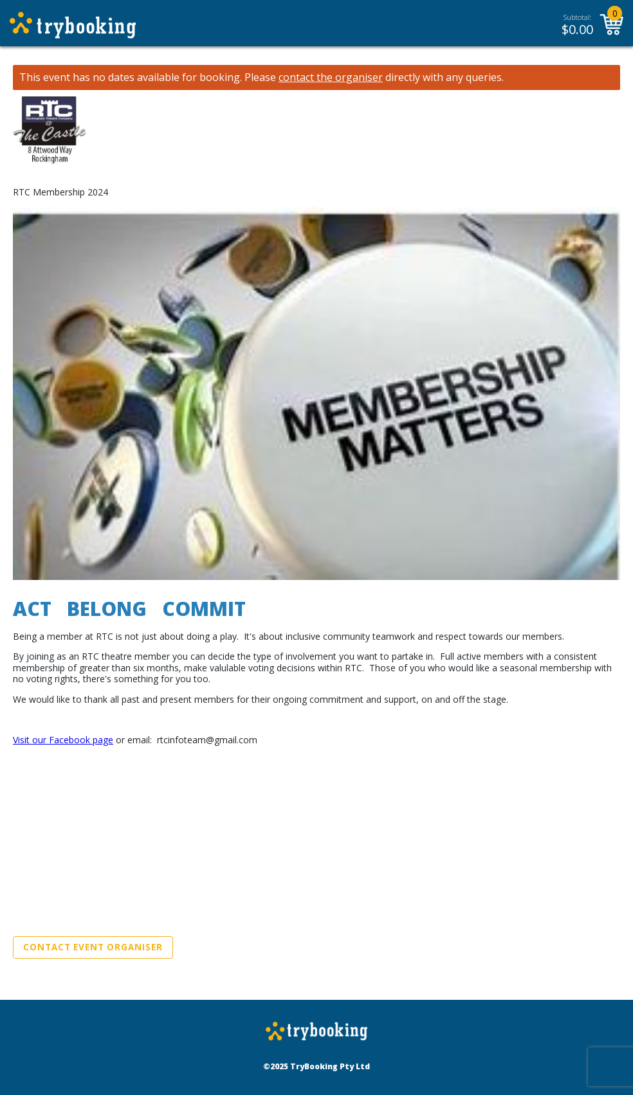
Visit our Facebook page (63, 740)
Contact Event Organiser (93, 947)
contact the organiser (331, 77)
